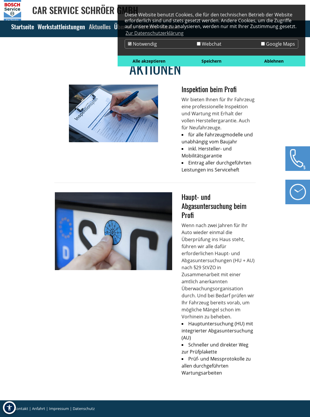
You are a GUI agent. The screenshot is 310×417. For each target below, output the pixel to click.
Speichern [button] (211, 61)
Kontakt (21, 408)
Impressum (59, 408)
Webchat (209, 44)
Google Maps (278, 44)
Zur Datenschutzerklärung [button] (155, 33)
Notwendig (142, 44)
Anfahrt (38, 408)
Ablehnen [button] (274, 61)
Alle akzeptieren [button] (149, 61)
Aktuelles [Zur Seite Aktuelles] (100, 26)
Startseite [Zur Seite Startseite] (22, 26)
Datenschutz (84, 408)
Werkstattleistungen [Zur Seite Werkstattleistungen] (61, 26)
